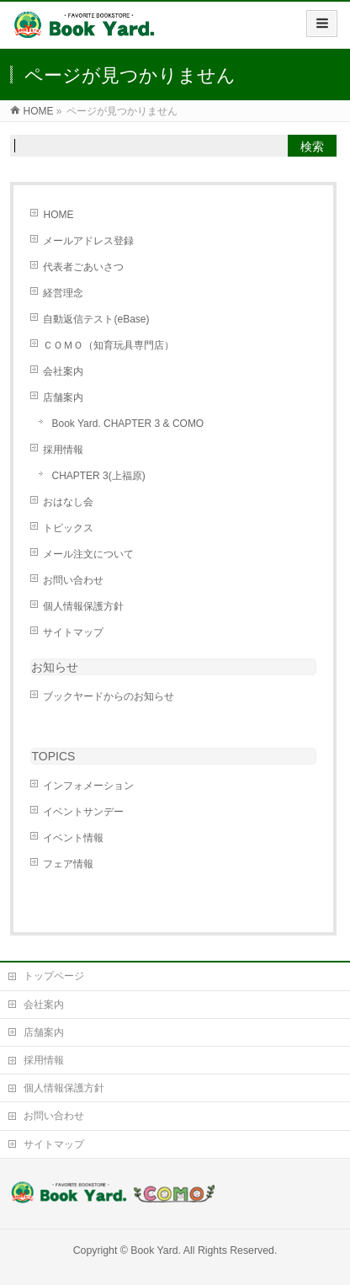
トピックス (68, 528)
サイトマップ (73, 632)
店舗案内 (63, 397)
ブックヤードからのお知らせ (108, 696)
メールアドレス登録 (88, 241)
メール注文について (88, 554)
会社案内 (63, 371)
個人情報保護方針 (83, 606)
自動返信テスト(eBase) (96, 319)
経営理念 (63, 293)
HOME (58, 215)
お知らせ (54, 667)
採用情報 (63, 450)
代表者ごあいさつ (83, 267)
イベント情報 (73, 838)
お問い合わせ (73, 580)
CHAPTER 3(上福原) (98, 476)
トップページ (54, 976)
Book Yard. (155, 1250)
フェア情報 (68, 864)
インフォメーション (88, 786)
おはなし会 (68, 502)
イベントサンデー (83, 812)
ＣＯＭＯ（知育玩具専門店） (108, 345)
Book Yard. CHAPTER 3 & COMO (127, 423)
